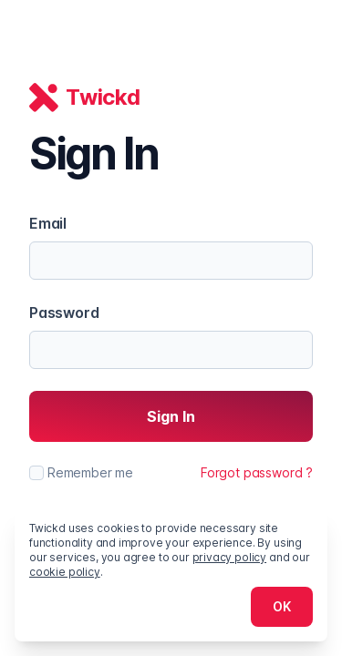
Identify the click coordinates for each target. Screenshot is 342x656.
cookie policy (64, 572)
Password (64, 312)
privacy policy (229, 557)
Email (48, 223)
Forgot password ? (257, 472)
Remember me (90, 472)
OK (282, 606)
